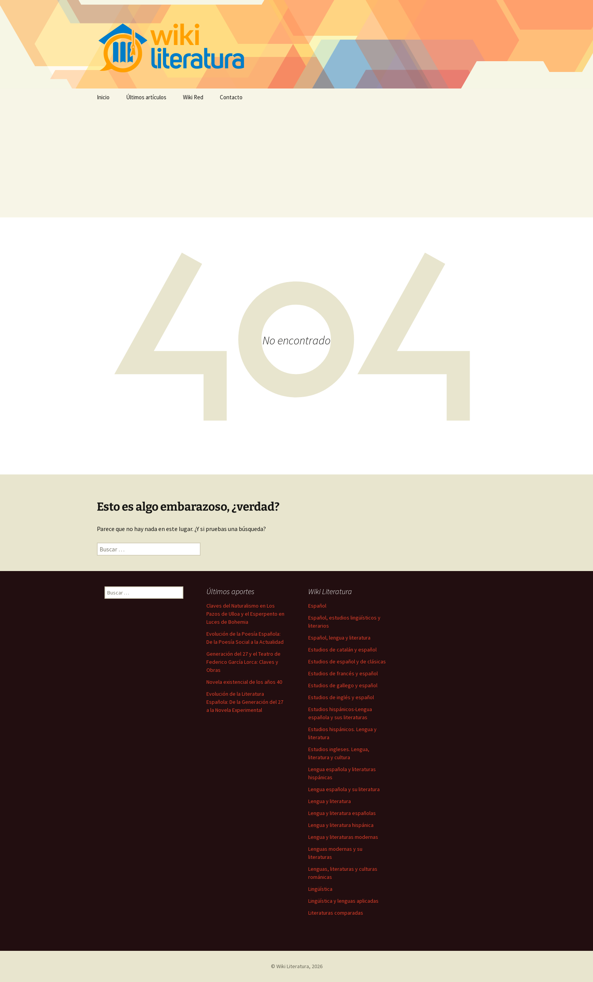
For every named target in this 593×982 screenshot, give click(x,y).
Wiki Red (193, 97)
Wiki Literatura (292, 966)
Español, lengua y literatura (339, 637)
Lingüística (320, 888)
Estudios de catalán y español (342, 649)
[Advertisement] (296, 163)
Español (317, 605)
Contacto (231, 97)
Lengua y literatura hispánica (341, 825)
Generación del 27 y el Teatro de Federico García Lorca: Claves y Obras (243, 661)
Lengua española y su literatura (344, 789)
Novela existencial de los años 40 (244, 681)
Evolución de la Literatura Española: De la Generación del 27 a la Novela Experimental (244, 701)
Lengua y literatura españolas (342, 813)
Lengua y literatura (329, 801)
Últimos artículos (146, 97)
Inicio (103, 97)
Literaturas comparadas (335, 912)
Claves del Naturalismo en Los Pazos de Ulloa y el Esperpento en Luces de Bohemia (245, 613)
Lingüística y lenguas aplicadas (343, 900)
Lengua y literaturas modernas (343, 836)
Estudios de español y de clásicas (347, 661)
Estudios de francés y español (343, 673)
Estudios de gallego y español (342, 685)
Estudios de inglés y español (341, 697)
